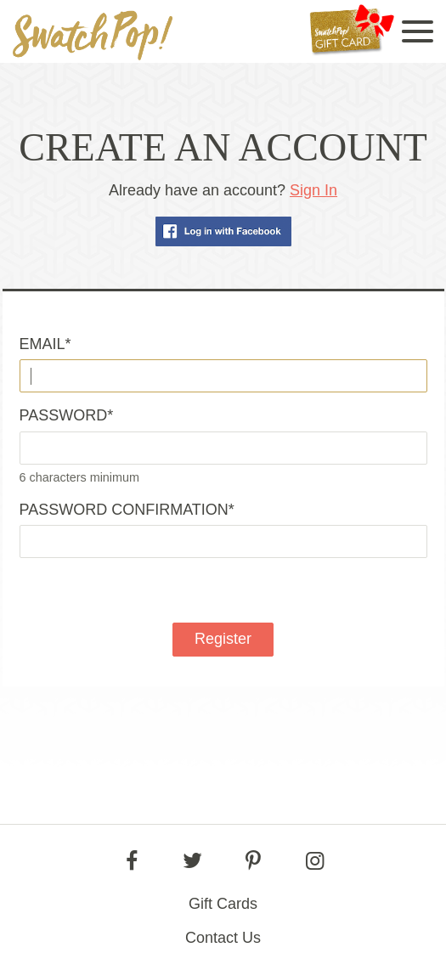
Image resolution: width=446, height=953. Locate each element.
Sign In (313, 190)
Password (67, 415)
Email (45, 344)
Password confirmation (127, 509)
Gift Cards (223, 903)
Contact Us (223, 937)
